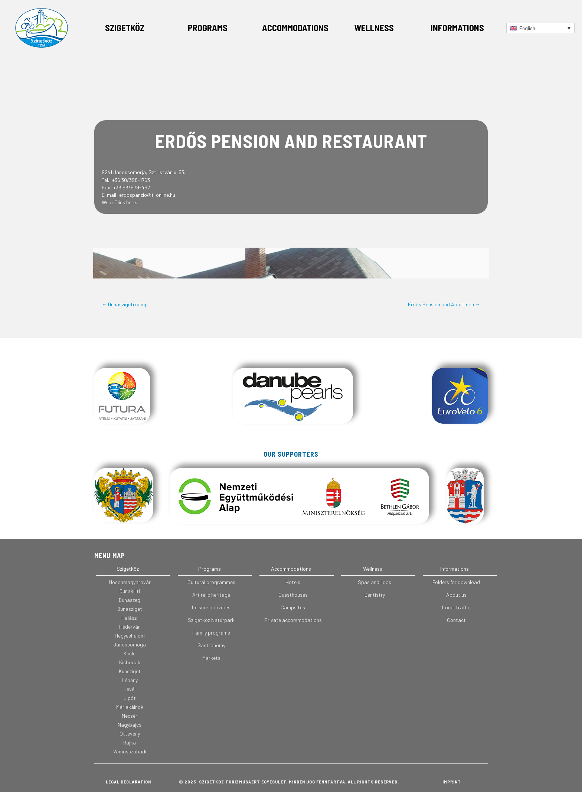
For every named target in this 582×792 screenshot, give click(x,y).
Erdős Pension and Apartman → (444, 304)
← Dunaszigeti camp (125, 304)
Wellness (374, 27)
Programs (208, 27)
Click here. (125, 202)
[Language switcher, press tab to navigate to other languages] (540, 28)
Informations (457, 27)
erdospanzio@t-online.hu (147, 195)
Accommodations (295, 27)
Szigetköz (124, 27)
